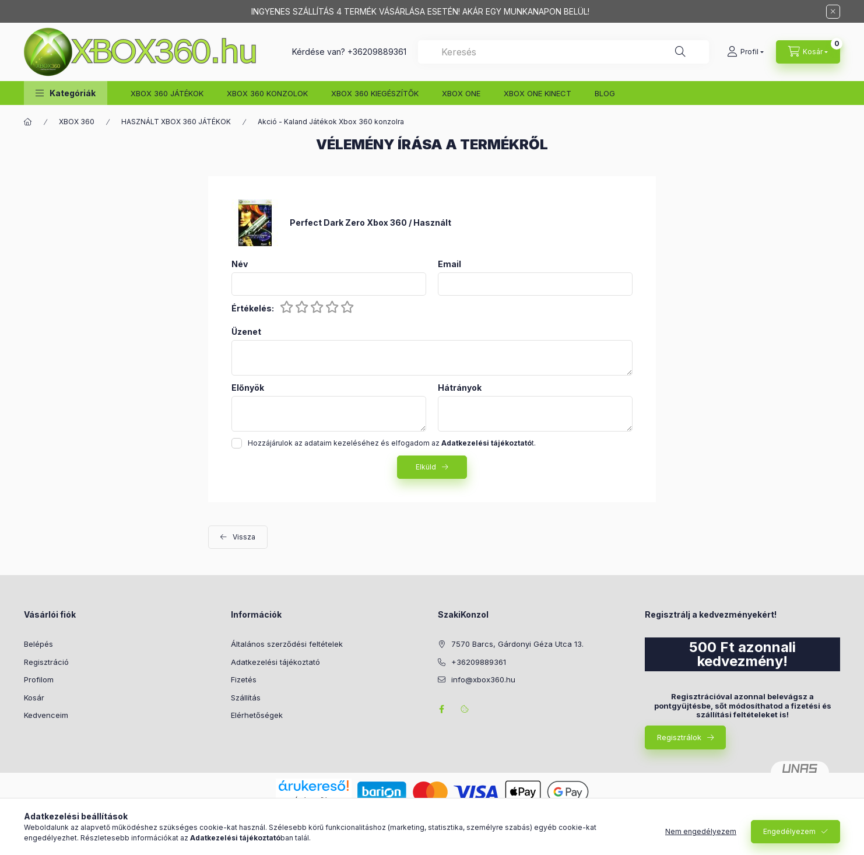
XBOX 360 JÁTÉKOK (167, 93)
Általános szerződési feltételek (287, 644)
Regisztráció (46, 662)
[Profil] (745, 52)
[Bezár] (833, 12)
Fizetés (244, 679)
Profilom (39, 679)
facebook (441, 709)
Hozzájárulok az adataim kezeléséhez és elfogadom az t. (392, 443)
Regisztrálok (679, 737)
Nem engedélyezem (700, 831)
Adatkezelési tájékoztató (275, 662)
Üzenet (246, 332)
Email (449, 264)
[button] (65, 93)
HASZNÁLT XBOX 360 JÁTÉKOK (176, 121)
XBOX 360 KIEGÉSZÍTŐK (375, 93)
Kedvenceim (46, 715)
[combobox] (563, 52)
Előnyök (247, 388)
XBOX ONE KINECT (537, 93)
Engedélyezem (789, 831)
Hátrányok (460, 388)
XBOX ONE (461, 93)
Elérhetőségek (257, 715)
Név (239, 264)
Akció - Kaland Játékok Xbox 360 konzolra (331, 121)
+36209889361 (376, 52)
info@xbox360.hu (483, 679)
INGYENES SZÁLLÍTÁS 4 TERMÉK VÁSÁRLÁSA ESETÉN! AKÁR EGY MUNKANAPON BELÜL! (420, 11)
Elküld (426, 466)
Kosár (34, 697)
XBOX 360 (76, 121)
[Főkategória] (28, 122)
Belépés (38, 644)
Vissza (244, 536)
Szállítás (246, 697)
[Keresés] (680, 52)
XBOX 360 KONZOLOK (267, 93)
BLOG (605, 93)
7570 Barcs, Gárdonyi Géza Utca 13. (517, 644)
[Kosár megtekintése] (808, 52)
